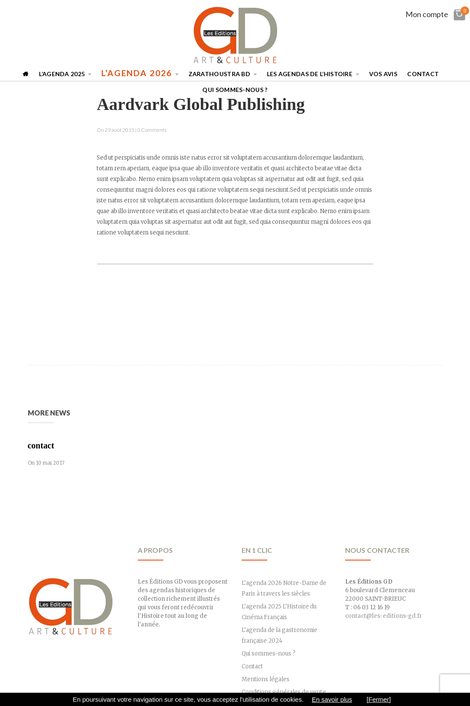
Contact (423, 73)
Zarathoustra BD (220, 73)
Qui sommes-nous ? (234, 89)
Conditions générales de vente (284, 692)
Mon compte (426, 14)
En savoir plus (332, 699)
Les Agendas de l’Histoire (310, 73)
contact (41, 445)
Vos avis (383, 73)
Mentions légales (266, 679)
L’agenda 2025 (62, 73)
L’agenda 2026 (136, 73)
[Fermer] (379, 699)
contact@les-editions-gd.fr (383, 616)
